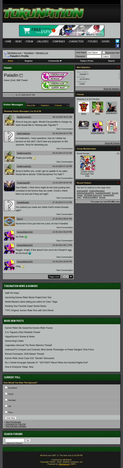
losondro (111, 132)
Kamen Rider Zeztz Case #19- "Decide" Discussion (29, 358)
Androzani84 (82, 191)
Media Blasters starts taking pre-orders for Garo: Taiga (31, 302)
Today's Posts (86, 61)
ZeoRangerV (111, 113)
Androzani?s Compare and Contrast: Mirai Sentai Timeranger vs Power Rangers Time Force (49, 349)
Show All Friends (112, 143)
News (19, 41)
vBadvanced (64, 464)
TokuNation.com (14, 53)
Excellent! (12, 388)
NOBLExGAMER (90, 197)
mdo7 (79, 197)
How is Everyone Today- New (19, 367)
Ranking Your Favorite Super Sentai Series (25, 306)
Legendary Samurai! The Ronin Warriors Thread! (28, 345)
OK (9, 406)
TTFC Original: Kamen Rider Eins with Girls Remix (29, 310)
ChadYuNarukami (97, 191)
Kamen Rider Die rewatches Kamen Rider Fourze (29, 328)
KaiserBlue (83, 128)
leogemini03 (108, 195)
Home (8, 41)
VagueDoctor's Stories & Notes (20, 336)
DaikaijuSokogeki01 (85, 193)
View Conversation (64, 129)
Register (29, 61)
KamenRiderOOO (25, 232)
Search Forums (13, 434)
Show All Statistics (111, 89)
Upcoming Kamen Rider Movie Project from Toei (28, 297)
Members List (42, 53)
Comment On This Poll (16, 424)
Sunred (102, 197)
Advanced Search (14, 443)
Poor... (11, 412)
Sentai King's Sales (14, 341)
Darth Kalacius (23, 133)
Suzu (97, 113)
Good (10, 394)
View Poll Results (13, 422)
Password (80, 56)
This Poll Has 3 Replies (16, 426)
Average (12, 400)
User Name (81, 52)
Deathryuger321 (24, 117)
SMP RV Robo (12, 293)
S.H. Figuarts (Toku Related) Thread (22, 332)
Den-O (20, 219)
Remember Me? (111, 53)
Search (111, 61)
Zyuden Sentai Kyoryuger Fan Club (87, 174)
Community (55, 61)
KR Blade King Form (93, 195)
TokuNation (29, 53)
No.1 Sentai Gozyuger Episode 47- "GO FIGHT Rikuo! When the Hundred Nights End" (46, 362)
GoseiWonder (23, 202)
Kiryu (83, 113)
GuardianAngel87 (103, 193)
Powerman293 (23, 183)
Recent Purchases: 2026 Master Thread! (24, 354)
